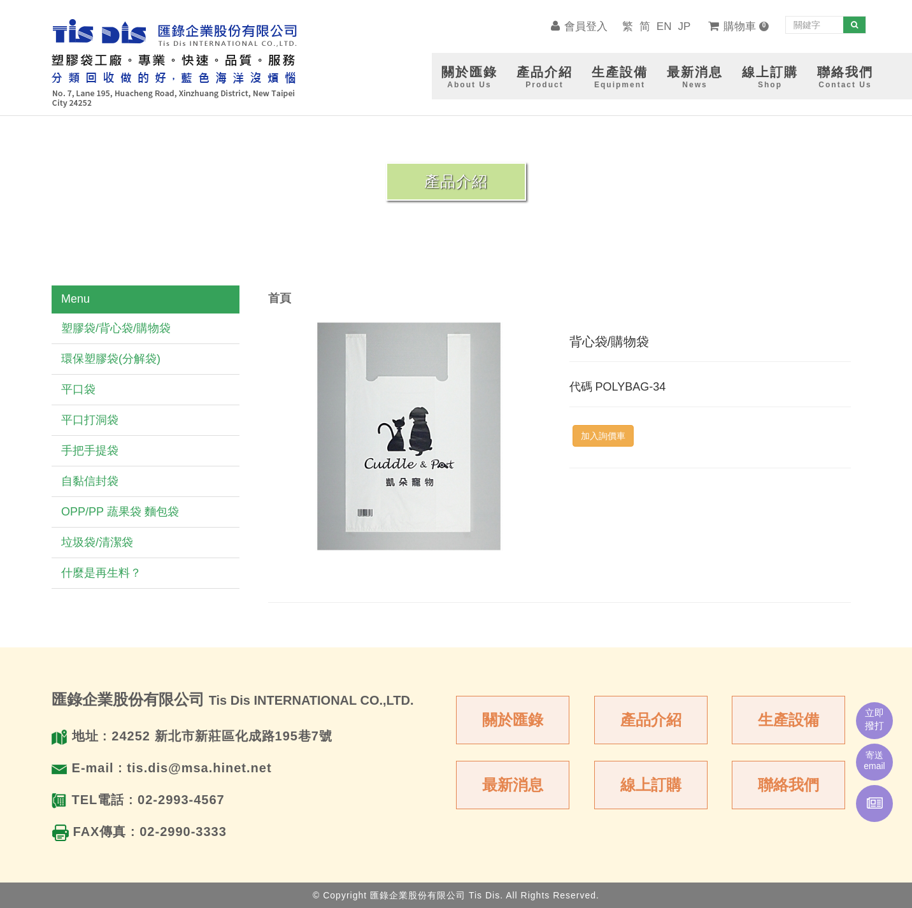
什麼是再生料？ (101, 572)
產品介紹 (650, 719)
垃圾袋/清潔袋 (97, 542)
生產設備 (788, 719)
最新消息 (512, 784)
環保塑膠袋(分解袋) (110, 358)
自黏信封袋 (89, 481)
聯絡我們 (788, 784)
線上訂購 (650, 784)
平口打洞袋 (89, 420)
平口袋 (78, 389)
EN (664, 26)
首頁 (279, 298)
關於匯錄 (512, 719)
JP (684, 26)
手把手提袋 (89, 450)
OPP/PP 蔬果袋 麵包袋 (120, 511)
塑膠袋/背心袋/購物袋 (116, 328)
